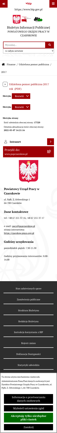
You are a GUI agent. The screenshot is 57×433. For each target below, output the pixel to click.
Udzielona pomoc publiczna (34, 64)
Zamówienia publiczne (28, 299)
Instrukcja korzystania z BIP (28, 332)
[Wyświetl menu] (53, 4)
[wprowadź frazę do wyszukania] (24, 45)
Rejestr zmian (28, 343)
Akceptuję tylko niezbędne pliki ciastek (28, 417)
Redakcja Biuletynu (28, 321)
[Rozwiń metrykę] (21, 96)
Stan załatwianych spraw (28, 288)
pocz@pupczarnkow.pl (23, 226)
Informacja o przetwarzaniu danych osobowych (28, 398)
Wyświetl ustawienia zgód (28, 408)
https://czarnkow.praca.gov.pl (19, 233)
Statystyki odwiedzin (28, 365)
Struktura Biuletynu (28, 310)
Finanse (11, 64)
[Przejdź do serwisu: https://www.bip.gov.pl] (28, 6)
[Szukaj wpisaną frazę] (50, 45)
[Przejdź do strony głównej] (28, 26)
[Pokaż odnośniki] (4, 4)
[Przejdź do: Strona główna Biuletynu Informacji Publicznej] (3, 64)
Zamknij (29, 427)
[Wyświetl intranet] (50, 141)
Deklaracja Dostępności (28, 354)
